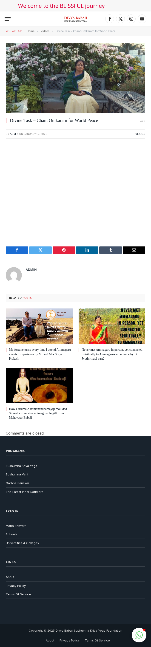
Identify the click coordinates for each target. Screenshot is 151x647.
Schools (11, 534)
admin (14, 134)
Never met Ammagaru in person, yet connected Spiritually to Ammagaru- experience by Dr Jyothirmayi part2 (112, 354)
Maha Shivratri (16, 526)
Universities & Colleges (22, 543)
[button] (139, 635)
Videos (140, 134)
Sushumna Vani (17, 474)
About (10, 577)
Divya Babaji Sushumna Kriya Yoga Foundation (89, 630)
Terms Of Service (18, 594)
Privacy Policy (16, 586)
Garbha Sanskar (17, 483)
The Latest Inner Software (24, 492)
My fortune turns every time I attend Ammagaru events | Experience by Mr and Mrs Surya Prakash (40, 354)
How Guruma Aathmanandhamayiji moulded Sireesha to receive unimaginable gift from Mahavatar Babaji (38, 413)
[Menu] (8, 19)
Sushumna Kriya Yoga (21, 466)
